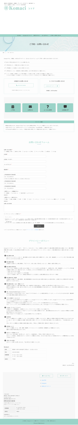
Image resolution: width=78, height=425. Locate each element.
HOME (24, 421)
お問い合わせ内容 (8, 204)
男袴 (25, 199)
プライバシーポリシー (30, 230)
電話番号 (6, 170)
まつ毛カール (15, 193)
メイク (43, 199)
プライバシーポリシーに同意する (13, 214)
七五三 (30, 199)
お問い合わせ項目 (8, 150)
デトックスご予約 (39, 152)
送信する (39, 226)
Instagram (43, 383)
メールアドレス (7, 164)
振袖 (6, 199)
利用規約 (36, 230)
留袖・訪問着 (13, 199)
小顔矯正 (7, 193)
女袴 (20, 199)
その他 (54, 152)
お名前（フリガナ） (8, 159)
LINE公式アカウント (46, 386)
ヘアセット (36, 199)
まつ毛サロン (43, 421)
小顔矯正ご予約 (9, 152)
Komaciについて (30, 421)
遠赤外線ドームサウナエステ (27, 193)
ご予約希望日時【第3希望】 (10, 186)
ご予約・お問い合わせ (51, 421)
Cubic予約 (43, 380)
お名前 (6, 154)
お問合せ (48, 152)
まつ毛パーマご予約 (28, 152)
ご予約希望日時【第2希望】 (10, 181)
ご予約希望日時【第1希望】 (10, 175)
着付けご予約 (18, 152)
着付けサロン (37, 421)
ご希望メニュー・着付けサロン (11, 197)
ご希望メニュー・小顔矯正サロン (11, 191)
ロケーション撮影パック (53, 199)
